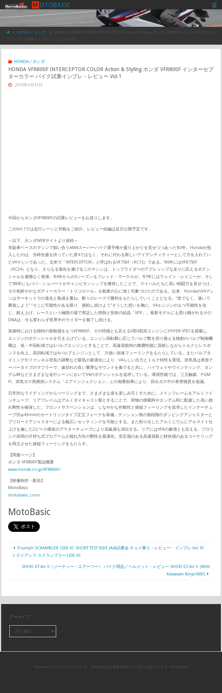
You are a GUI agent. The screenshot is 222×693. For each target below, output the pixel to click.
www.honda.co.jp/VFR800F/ (34, 469)
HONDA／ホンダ (31, 32)
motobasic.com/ (24, 495)
